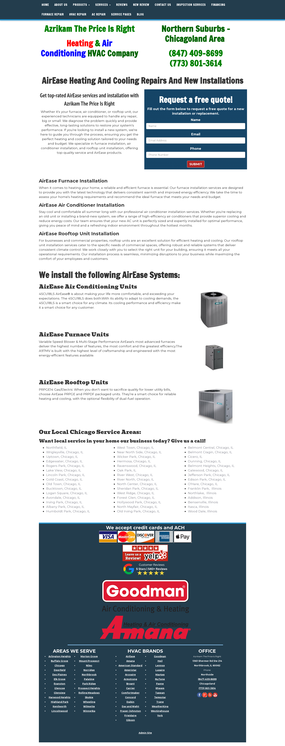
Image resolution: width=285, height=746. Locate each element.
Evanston (59, 683)
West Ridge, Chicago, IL (135, 493)
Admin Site (145, 732)
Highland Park (59, 702)
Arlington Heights (60, 656)
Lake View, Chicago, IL (63, 470)
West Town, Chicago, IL (135, 447)
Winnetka (89, 711)
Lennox (160, 665)
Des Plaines (59, 674)
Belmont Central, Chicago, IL (210, 447)
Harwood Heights (59, 697)
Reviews (122, 5)
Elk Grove (59, 679)
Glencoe (59, 688)
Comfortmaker (130, 692)
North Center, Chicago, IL (137, 484)
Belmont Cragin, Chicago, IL (210, 452)
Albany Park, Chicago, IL (65, 507)
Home (45, 5)
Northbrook (89, 674)
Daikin (130, 702)
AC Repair (99, 14)
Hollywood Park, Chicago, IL (139, 502)
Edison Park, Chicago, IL (207, 479)
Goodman (160, 656)
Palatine (89, 679)
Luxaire (160, 670)
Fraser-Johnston (130, 711)
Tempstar (160, 697)
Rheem (160, 688)
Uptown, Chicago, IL (62, 457)
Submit (195, 164)
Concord (130, 697)
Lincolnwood (59, 711)
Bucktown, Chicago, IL (64, 488)
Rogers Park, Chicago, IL (65, 466)
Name (195, 120)
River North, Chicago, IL (135, 479)
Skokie (89, 697)
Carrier (130, 688)
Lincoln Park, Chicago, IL (65, 475)
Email (195, 134)
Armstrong (130, 679)
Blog (140, 14)
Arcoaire (130, 674)
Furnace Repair (53, 14)
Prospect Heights (89, 688)
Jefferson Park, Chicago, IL (209, 475)
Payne (160, 683)
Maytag (159, 674)
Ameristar (130, 670)
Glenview (59, 692)
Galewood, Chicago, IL (205, 470)
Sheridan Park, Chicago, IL (137, 488)
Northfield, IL (56, 447)
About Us (60, 5)
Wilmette (89, 706)
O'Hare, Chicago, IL (203, 484)
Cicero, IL (195, 457)
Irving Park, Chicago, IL (64, 502)
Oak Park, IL (126, 470)
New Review (141, 5)
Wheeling (89, 702)
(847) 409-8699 (207, 679)
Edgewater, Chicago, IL (64, 461)
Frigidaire (130, 715)
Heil (160, 661)
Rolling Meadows (89, 692)
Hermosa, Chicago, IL (134, 461)
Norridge (89, 670)
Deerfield (59, 670)
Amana (130, 661)
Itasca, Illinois (198, 507)
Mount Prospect (89, 661)
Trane (160, 702)
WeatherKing (160, 706)
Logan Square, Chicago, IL (66, 493)
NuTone (160, 679)
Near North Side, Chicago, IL (139, 452)
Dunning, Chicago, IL (204, 461)
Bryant (130, 683)
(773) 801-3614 (207, 688)
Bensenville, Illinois (203, 502)
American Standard (130, 665)
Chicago (60, 665)
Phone (195, 148)
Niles (89, 665)
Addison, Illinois (200, 497)
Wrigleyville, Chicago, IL (64, 452)
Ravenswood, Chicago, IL (136, 466)
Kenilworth (60, 706)
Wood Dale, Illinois (202, 511)
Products (81, 5)
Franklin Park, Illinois (205, 488)
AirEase (130, 656)
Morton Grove (89, 656)
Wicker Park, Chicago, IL (136, 457)
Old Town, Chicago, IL (63, 484)
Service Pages (121, 14)
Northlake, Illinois (202, 493)
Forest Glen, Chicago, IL (136, 497)
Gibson (130, 720)
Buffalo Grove (59, 661)
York (160, 715)
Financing (218, 5)
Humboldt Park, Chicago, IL (68, 511)
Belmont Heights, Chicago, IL (211, 466)
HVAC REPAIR (77, 14)
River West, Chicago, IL (135, 475)
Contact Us (163, 5)
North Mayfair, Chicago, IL (137, 507)
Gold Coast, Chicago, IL (64, 479)
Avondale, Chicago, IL (63, 497)
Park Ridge (89, 683)
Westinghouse (160, 711)
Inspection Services (191, 5)
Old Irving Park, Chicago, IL (138, 511)
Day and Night (130, 706)
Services (103, 5)
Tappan (160, 692)
